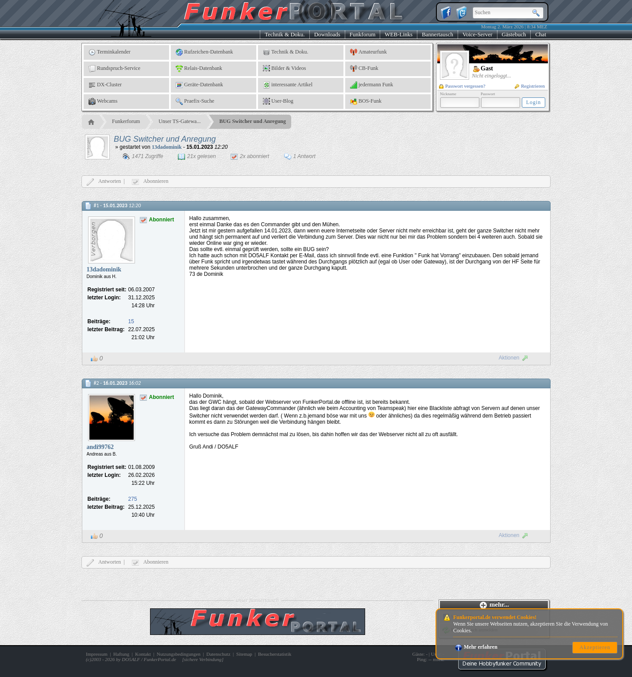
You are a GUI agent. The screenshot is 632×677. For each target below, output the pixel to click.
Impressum (97, 654)
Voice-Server (477, 34)
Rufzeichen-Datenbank (204, 52)
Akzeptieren (594, 647)
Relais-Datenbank (199, 68)
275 (132, 499)
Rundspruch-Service (114, 68)
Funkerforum (126, 121)
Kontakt (142, 654)
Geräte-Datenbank (199, 85)
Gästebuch (514, 34)
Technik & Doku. (284, 34)
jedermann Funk (371, 85)
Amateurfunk (368, 52)
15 (131, 321)
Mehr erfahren (476, 647)
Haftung (121, 654)
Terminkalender (110, 52)
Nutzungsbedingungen (178, 654)
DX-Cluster (105, 85)
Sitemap (244, 654)
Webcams (103, 101)
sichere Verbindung (203, 659)
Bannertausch (437, 34)
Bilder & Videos (284, 68)
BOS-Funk (366, 101)
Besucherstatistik (274, 654)
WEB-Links (398, 34)
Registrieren (530, 86)
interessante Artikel (287, 85)
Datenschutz (218, 654)
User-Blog (278, 101)
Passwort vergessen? (462, 86)
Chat (540, 34)
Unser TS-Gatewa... (179, 121)
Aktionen (513, 358)
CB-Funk (364, 68)
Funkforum (363, 34)
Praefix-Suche (195, 101)
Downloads (327, 34)
